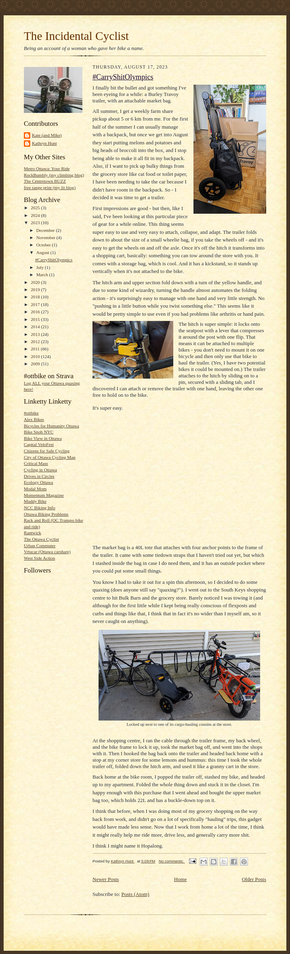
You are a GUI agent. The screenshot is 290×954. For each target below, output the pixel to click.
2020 (36, 282)
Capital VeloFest (39, 444)
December (46, 230)
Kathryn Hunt (44, 143)
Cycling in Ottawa (40, 469)
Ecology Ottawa (38, 482)
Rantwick (32, 532)
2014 (36, 326)
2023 (36, 222)
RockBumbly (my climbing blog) (54, 175)
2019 (36, 289)
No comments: (172, 861)
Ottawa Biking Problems (46, 514)
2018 (36, 296)
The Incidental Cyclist (76, 35)
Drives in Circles (39, 476)
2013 (36, 334)
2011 (36, 348)
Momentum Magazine (44, 495)
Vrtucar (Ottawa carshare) (47, 551)
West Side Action (39, 558)
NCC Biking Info (39, 507)
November (46, 237)
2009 (36, 363)
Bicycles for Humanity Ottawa (51, 425)
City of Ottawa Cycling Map (50, 457)
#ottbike (31, 412)
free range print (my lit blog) (50, 187)
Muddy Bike (35, 501)
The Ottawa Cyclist (41, 539)
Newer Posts (105, 879)
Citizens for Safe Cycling (46, 450)
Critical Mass (36, 463)
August (43, 252)
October (44, 244)
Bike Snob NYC (38, 431)
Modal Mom (35, 488)
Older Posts (254, 879)
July (40, 267)
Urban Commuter (40, 545)
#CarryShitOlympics (53, 259)
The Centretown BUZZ (45, 181)
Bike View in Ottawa (43, 438)
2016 (36, 311)
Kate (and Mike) (47, 135)
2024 (36, 215)
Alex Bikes (34, 419)
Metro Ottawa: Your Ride (47, 168)
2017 (36, 304)
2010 (36, 356)
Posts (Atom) (135, 894)
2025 (36, 207)
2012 (36, 341)
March (42, 274)
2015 (36, 319)
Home (180, 879)
